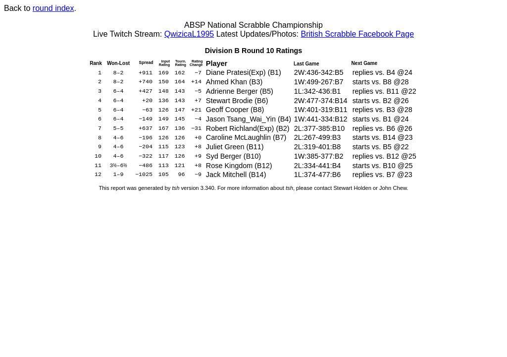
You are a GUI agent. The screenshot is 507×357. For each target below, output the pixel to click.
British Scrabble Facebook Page (357, 34)
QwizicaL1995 (189, 34)
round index (53, 8)
